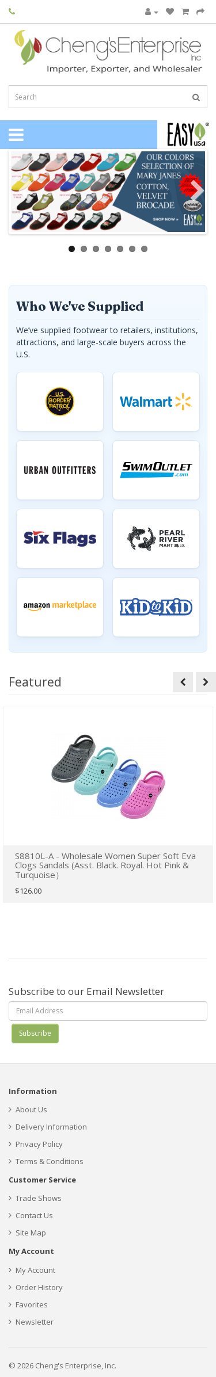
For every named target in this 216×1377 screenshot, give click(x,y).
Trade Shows (35, 1198)
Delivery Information (48, 1127)
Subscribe (35, 1033)
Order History (36, 1287)
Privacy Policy (36, 1144)
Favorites (28, 1304)
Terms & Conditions (46, 1161)
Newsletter (31, 1322)
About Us (28, 1109)
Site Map (27, 1232)
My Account (32, 1270)
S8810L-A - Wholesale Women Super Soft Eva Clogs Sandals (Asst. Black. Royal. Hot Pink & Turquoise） (105, 865)
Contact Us (31, 1215)
